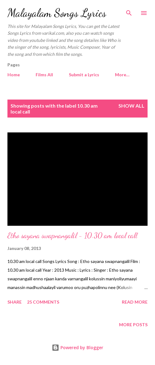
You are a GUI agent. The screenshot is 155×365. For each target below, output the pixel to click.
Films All (44, 74)
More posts (133, 324)
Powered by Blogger (77, 347)
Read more (135, 302)
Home (13, 74)
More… (122, 74)
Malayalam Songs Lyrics (56, 13)
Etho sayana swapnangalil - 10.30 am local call (72, 235)
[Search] (129, 11)
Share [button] (14, 302)
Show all (131, 106)
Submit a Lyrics (84, 74)
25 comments (43, 302)
